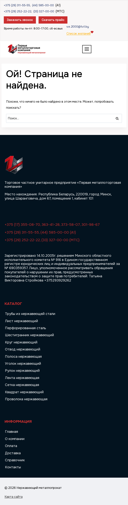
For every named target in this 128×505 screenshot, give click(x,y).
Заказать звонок (20, 20)
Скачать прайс (53, 20)
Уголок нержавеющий (23, 364)
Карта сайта (14, 497)
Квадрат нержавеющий (24, 392)
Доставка (13, 453)
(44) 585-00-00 (43, 5)
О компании (14, 439)
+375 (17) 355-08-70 (22, 224)
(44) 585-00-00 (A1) (58, 232)
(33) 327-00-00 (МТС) (60, 240)
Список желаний (78, 34)
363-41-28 (51, 224)
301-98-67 (90, 224)
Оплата (11, 446)
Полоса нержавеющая (23, 356)
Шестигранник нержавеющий (29, 335)
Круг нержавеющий (21, 342)
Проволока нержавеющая (26, 399)
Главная (11, 432)
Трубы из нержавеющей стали (30, 314)
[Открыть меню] (87, 49)
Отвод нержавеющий (22, 349)
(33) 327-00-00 (43, 11)
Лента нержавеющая (22, 378)
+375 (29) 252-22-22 (17, 11)
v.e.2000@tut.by (77, 27)
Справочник (15, 460)
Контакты (13, 467)
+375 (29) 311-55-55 (17, 5)
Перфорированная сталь (25, 328)
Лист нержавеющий (21, 321)
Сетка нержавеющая (22, 385)
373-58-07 (70, 224)
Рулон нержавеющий (22, 371)
